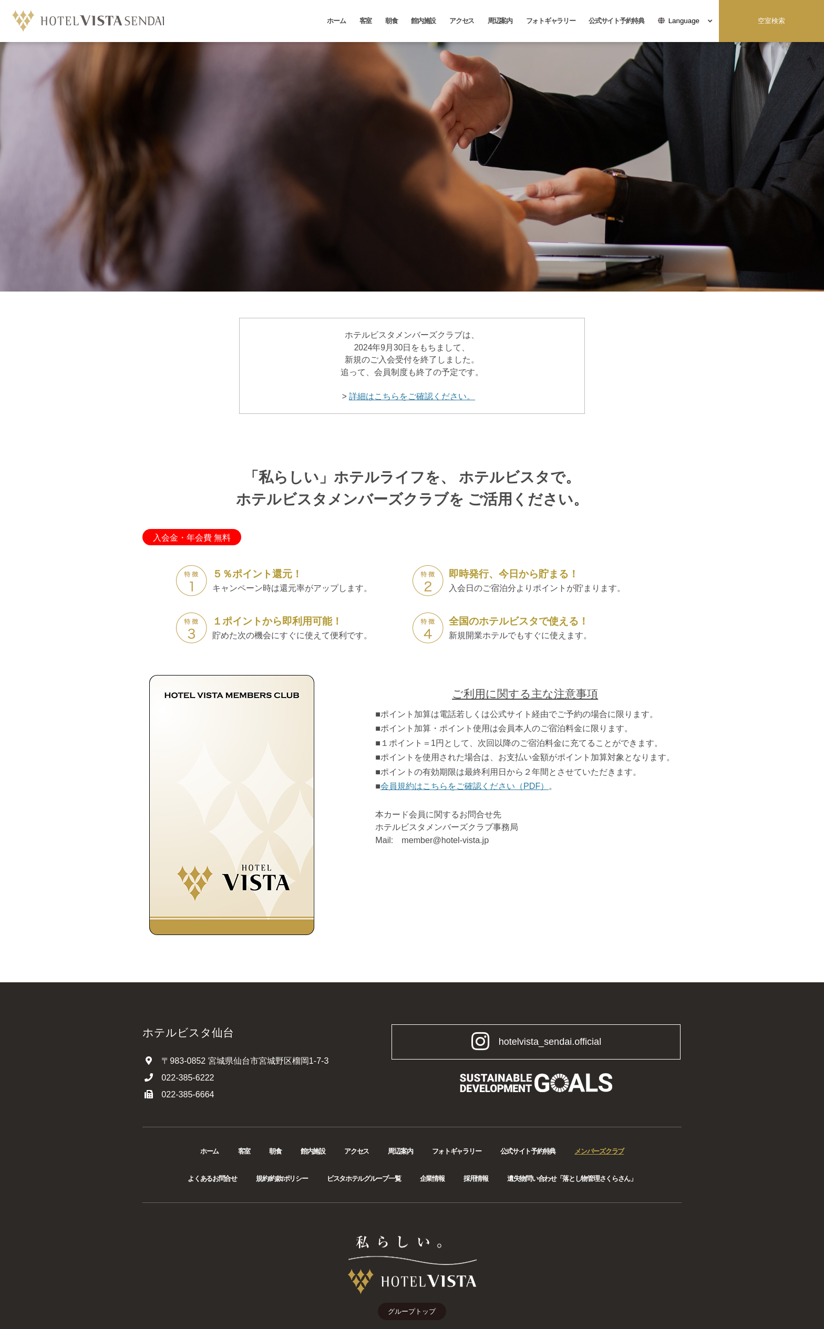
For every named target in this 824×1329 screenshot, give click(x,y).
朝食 (391, 21)
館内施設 (423, 21)
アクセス (461, 21)
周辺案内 (500, 21)
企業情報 (432, 1178)
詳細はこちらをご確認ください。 (412, 396)
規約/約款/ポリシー (281, 1178)
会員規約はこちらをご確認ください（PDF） (464, 786)
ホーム (336, 21)
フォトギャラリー (550, 21)
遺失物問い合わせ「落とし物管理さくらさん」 (571, 1178)
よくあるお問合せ (212, 1178)
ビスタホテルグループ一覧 (363, 1178)
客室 (365, 21)
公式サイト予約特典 (616, 21)
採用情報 (476, 1178)
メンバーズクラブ (599, 1151)
